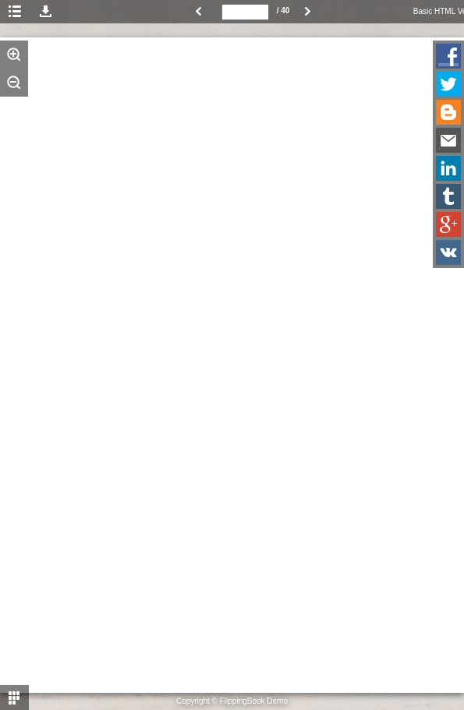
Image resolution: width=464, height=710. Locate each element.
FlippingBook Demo (254, 701)
